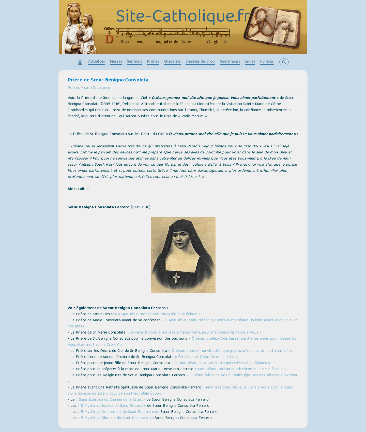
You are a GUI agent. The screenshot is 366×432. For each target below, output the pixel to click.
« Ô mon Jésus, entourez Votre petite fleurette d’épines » (220, 363)
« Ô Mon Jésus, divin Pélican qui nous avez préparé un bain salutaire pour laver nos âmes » (182, 323)
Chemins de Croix (200, 61)
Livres (250, 61)
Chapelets (172, 61)
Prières (153, 61)
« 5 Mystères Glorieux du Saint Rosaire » (113, 418)
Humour (267, 61)
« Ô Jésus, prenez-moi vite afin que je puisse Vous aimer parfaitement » (230, 351)
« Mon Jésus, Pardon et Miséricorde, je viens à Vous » (241, 369)
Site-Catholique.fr (183, 18)
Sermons (134, 61)
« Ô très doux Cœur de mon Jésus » (206, 357)
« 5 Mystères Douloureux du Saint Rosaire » (116, 412)
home (80, 62)
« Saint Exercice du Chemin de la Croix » (110, 400)
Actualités (96, 61)
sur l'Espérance (97, 88)
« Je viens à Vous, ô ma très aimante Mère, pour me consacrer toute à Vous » (194, 332)
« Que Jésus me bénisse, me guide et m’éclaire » (159, 314)
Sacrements (230, 61)
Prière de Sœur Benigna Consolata (108, 80)
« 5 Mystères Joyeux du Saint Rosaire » (112, 406)
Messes (116, 61)
